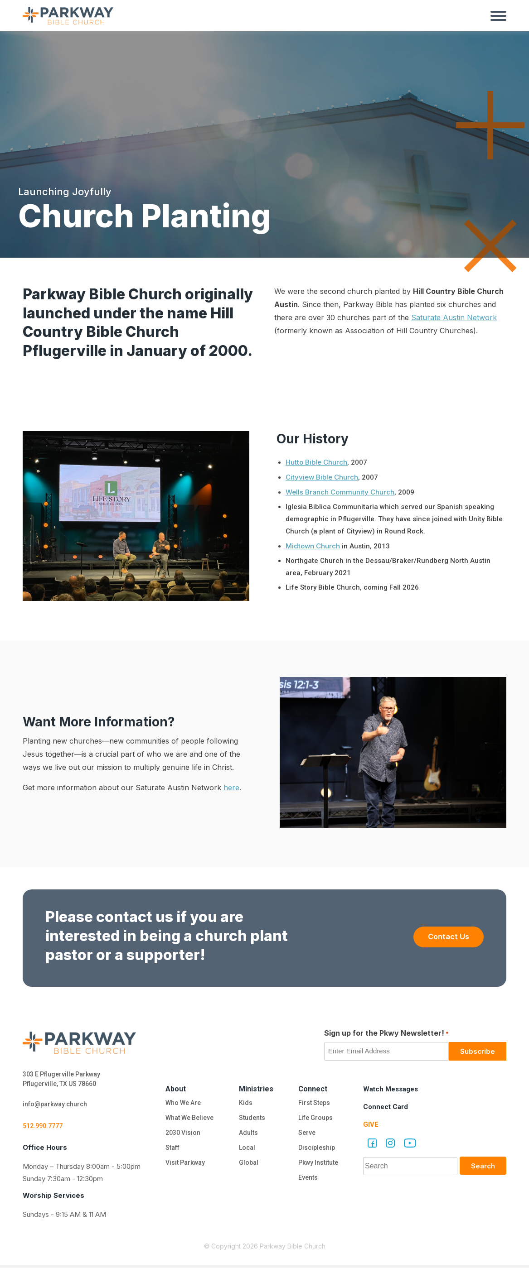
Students (252, 1119)
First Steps (314, 1103)
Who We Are (181, 1103)
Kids (244, 1103)
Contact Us (443, 936)
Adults (249, 1135)
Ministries (256, 1088)
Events (307, 1182)
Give (371, 1124)
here (231, 787)
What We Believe (189, 1119)
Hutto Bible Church (316, 462)
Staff (170, 1151)
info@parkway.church (58, 1106)
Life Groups (316, 1119)
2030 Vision (181, 1135)
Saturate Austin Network (454, 317)
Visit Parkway (183, 1166)
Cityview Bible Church (322, 477)
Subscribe (477, 1051)
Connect (313, 1088)
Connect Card (386, 1106)
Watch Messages (392, 1089)
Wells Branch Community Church (340, 492)
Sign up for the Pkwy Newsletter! (386, 1033)
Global (248, 1166)
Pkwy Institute (319, 1166)
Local (246, 1151)
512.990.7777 (45, 1128)
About (173, 1088)
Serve (306, 1135)
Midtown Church (313, 546)
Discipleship (316, 1151)
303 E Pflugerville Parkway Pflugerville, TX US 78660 (65, 1080)
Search (483, 1166)
